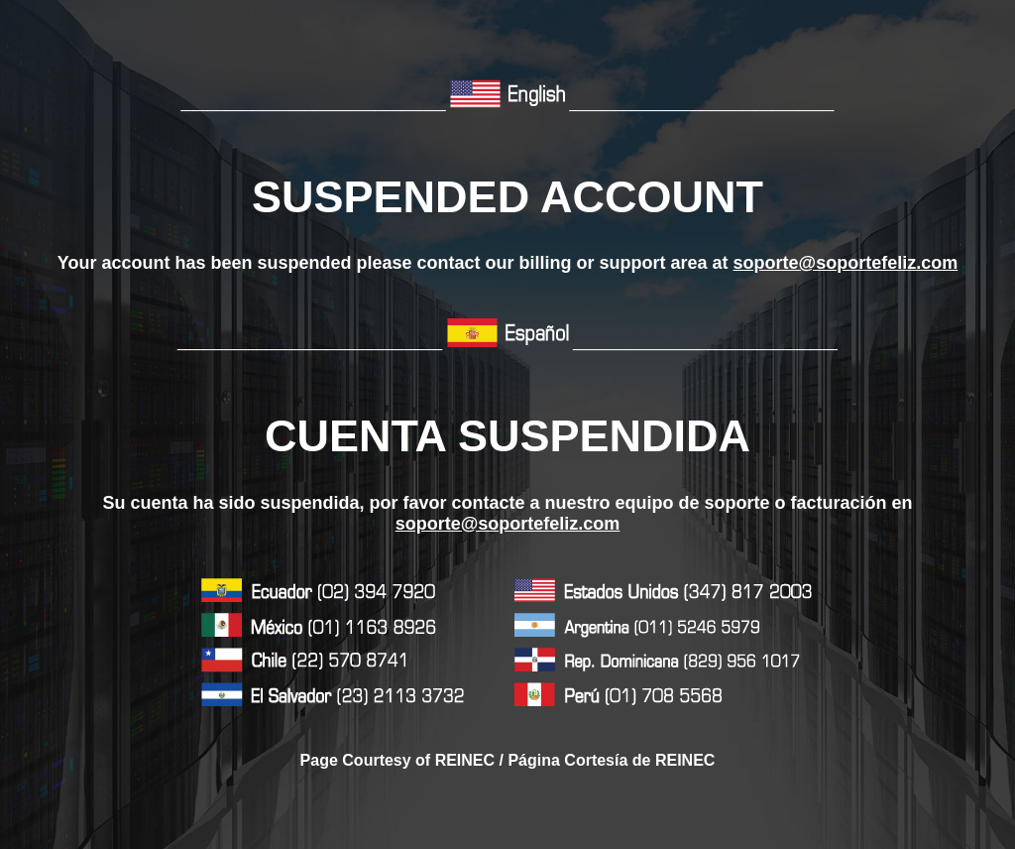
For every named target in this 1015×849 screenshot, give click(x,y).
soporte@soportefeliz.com (846, 263)
